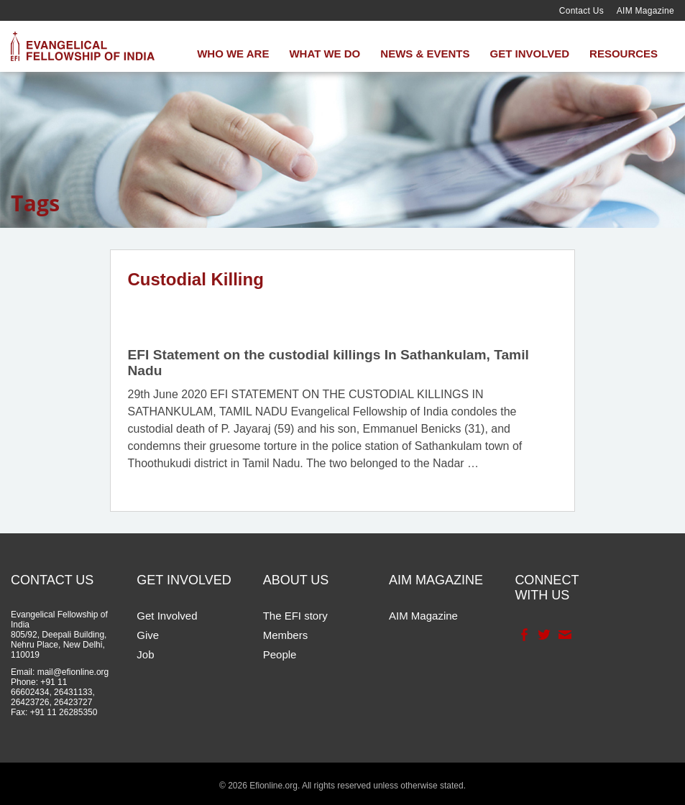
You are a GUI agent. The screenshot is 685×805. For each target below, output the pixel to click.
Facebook (523, 635)
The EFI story (295, 616)
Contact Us (581, 11)
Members (285, 635)
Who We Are (233, 53)
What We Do (324, 53)
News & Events (424, 53)
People (280, 654)
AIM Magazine (645, 11)
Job (145, 654)
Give (148, 635)
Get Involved (529, 53)
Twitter (543, 635)
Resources (623, 53)
